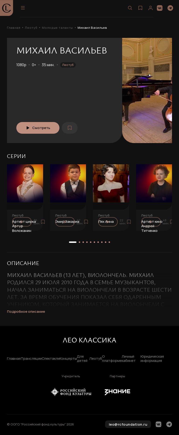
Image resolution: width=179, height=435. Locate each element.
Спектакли (51, 358)
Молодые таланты (57, 28)
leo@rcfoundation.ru (128, 424)
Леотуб (31, 28)
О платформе (112, 358)
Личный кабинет (129, 358)
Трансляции (31, 358)
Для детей (82, 358)
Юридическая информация (152, 358)
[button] (72, 242)
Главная (13, 28)
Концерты (68, 358)
